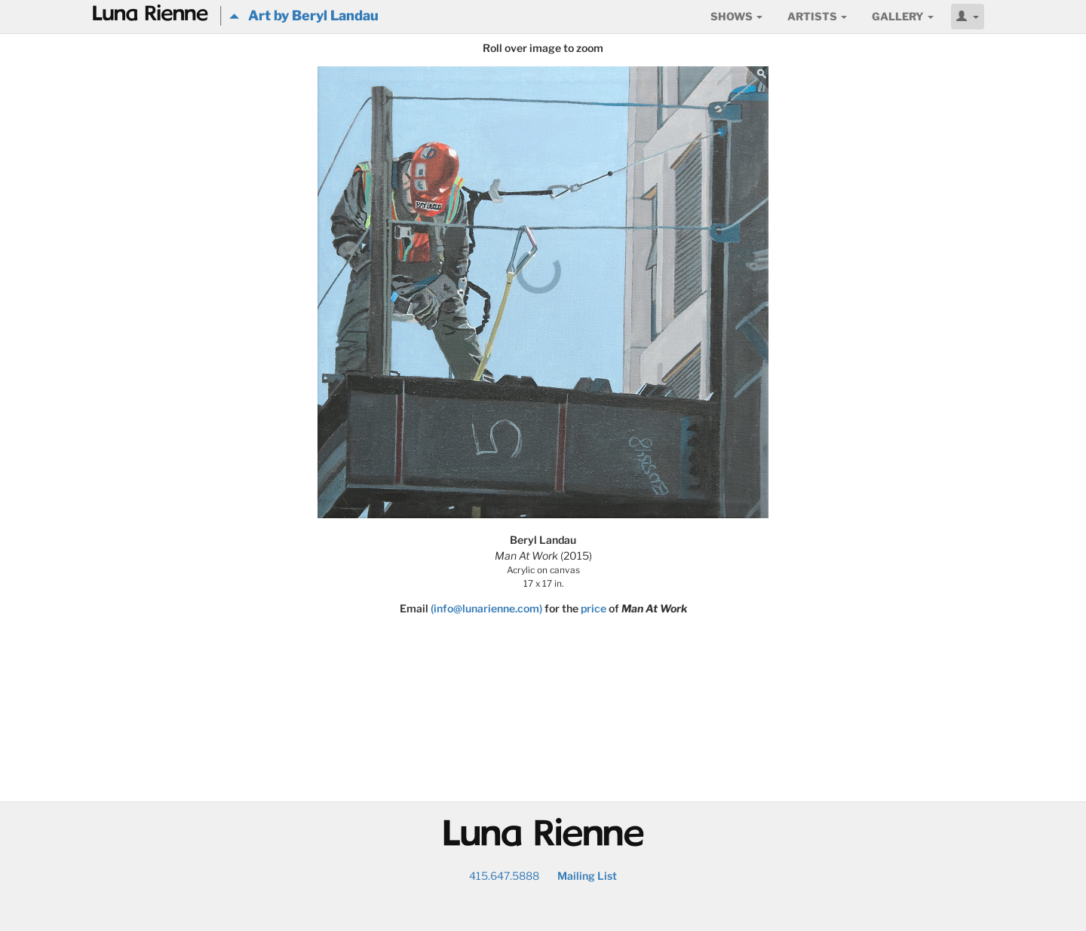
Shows (736, 16)
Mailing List (587, 875)
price (593, 608)
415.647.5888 (504, 875)
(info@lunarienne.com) (486, 608)
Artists (817, 16)
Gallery (903, 16)
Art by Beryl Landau (304, 15)
